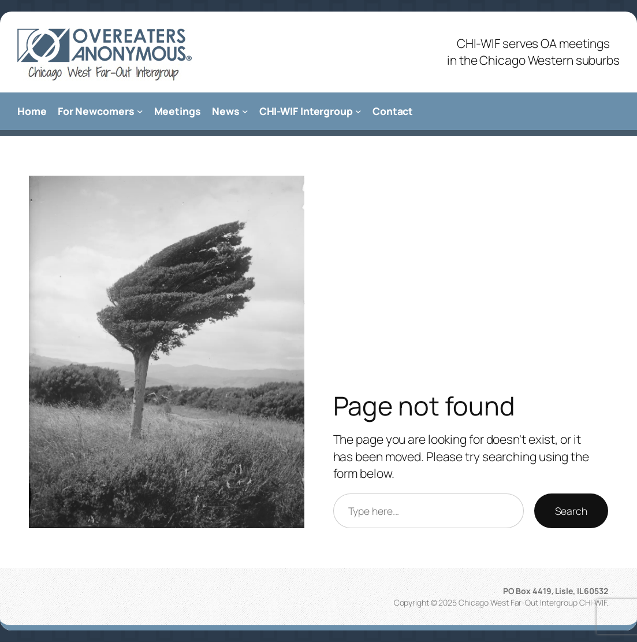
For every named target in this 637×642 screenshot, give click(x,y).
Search (571, 511)
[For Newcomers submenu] (140, 111)
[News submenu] (245, 111)
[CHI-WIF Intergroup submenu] (358, 111)
